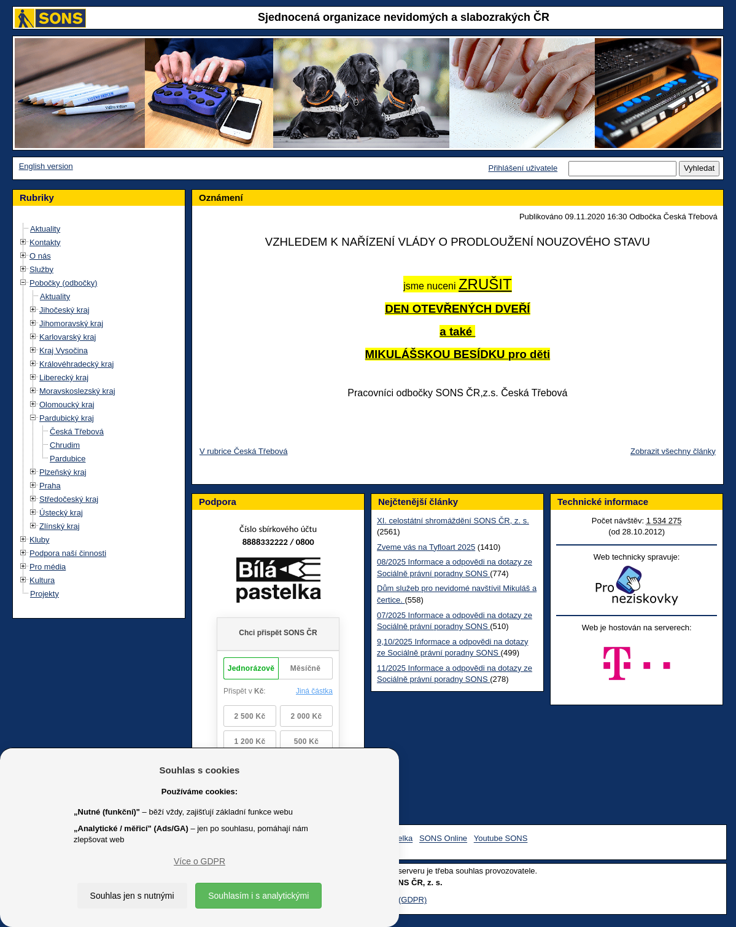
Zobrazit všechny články (673, 451)
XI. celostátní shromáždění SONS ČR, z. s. (453, 520)
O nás (40, 255)
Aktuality (45, 228)
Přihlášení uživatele (522, 168)
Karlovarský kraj (67, 337)
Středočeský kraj (68, 499)
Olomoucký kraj (67, 404)
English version (46, 166)
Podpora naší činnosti (67, 553)
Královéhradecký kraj (76, 364)
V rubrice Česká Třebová (243, 451)
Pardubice (68, 458)
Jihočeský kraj (64, 310)
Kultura (42, 580)
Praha (50, 485)
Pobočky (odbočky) (63, 282)
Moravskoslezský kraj (77, 391)
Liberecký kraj (63, 377)
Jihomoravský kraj (71, 323)
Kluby (39, 539)
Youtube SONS (501, 838)
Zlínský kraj (59, 526)
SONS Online (443, 838)
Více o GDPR (199, 861)
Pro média (47, 566)
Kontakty (45, 242)
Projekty (44, 593)
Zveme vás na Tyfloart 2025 (426, 547)
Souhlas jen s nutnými (132, 896)
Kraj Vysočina (63, 350)
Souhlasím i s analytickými (258, 896)
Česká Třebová (77, 431)
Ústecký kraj (61, 512)
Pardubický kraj (66, 418)
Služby (41, 269)
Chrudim (65, 445)
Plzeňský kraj (63, 472)
